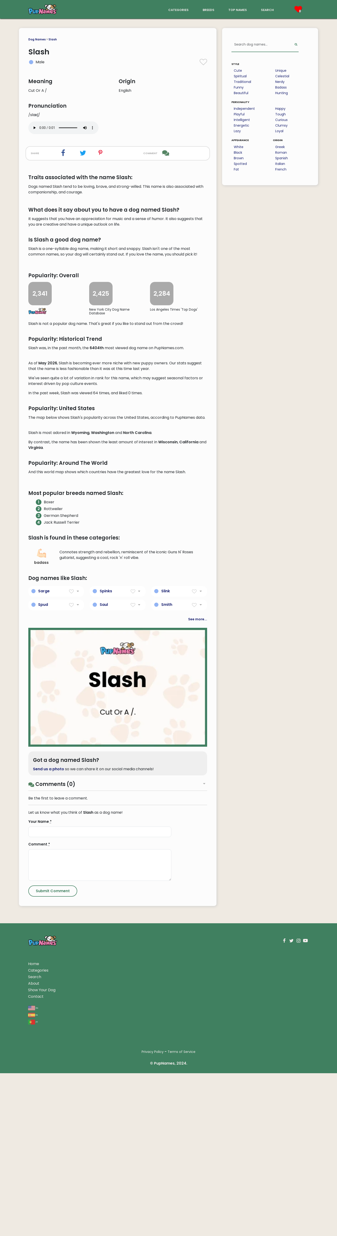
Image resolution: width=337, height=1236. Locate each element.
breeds (208, 9)
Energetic (241, 125)
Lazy (237, 131)
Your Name (40, 1097)
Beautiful (241, 93)
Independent (244, 108)
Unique (280, 70)
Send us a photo (48, 1045)
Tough (280, 114)
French (280, 169)
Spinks (106, 867)
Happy (280, 108)
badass (41, 833)
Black (238, 152)
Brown (239, 158)
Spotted (240, 163)
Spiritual (240, 76)
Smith (166, 880)
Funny (239, 87)
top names (237, 9)
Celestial (282, 76)
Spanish (281, 158)
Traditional (242, 81)
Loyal (279, 131)
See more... (197, 895)
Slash (52, 39)
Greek (280, 147)
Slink (165, 867)
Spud (43, 880)
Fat (236, 169)
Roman (281, 152)
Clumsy (281, 125)
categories (178, 9)
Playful (239, 114)
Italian (280, 163)
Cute (238, 70)
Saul (104, 880)
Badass (281, 87)
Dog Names (37, 39)
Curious (281, 119)
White (238, 147)
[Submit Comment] (52, 1167)
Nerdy (280, 81)
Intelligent (242, 119)
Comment (39, 1120)
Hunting (281, 93)
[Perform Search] (296, 44)
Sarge (44, 867)
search (267, 9)
